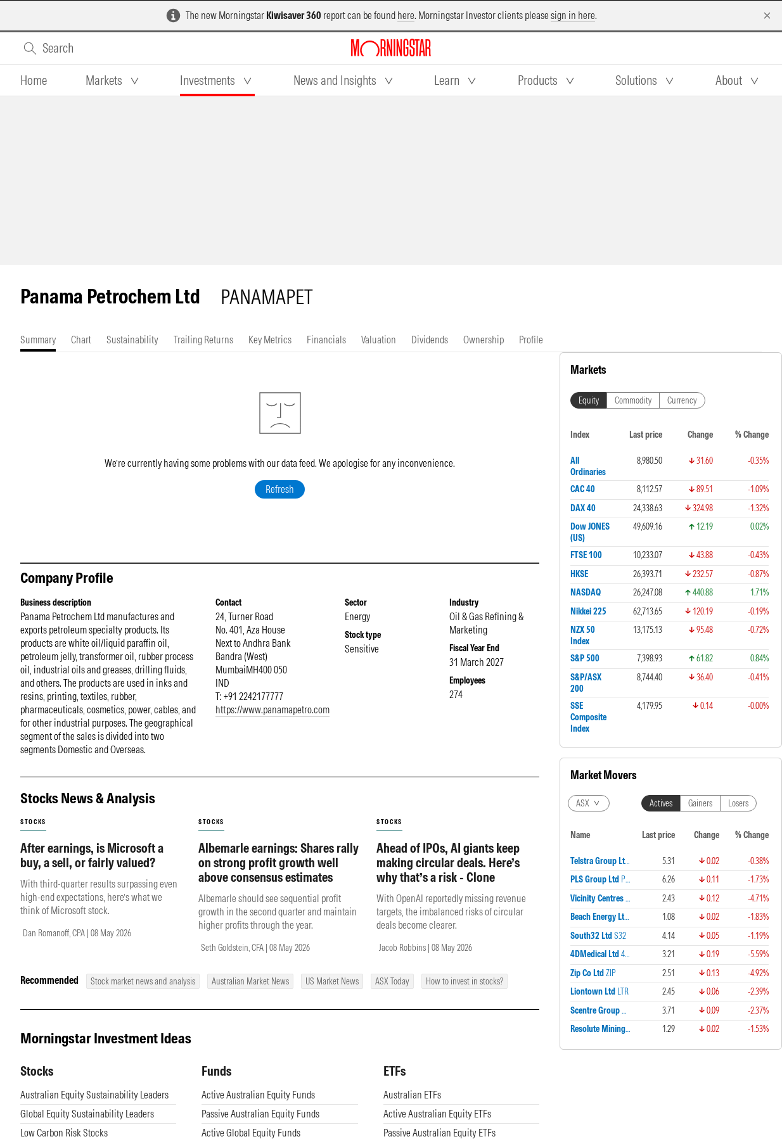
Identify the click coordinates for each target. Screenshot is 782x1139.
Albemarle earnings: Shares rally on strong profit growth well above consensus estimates (278, 875)
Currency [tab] (682, 400)
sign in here (573, 15)
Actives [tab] (661, 803)
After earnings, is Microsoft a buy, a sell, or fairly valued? (91, 867)
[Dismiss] (767, 15)
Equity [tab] (589, 400)
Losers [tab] (738, 803)
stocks (33, 834)
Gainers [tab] (700, 803)
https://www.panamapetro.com (272, 722)
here (405, 15)
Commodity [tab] (633, 400)
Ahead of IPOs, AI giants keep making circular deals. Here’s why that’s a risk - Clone (448, 875)
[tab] (33, 80)
